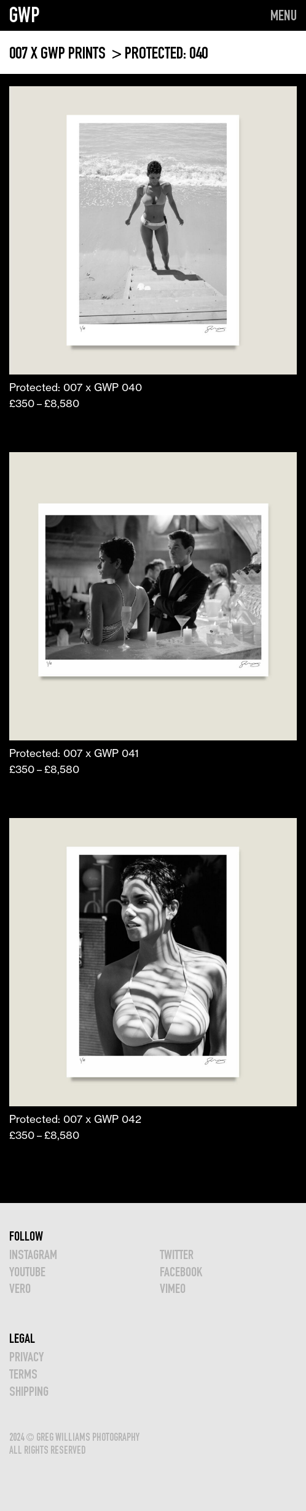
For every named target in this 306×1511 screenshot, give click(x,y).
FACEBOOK (181, 1271)
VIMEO (173, 1288)
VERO (20, 1288)
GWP (24, 15)
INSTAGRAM (33, 1254)
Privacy (26, 1356)
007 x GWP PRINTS (59, 53)
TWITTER (177, 1254)
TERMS (23, 1374)
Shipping (29, 1391)
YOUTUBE (27, 1271)
